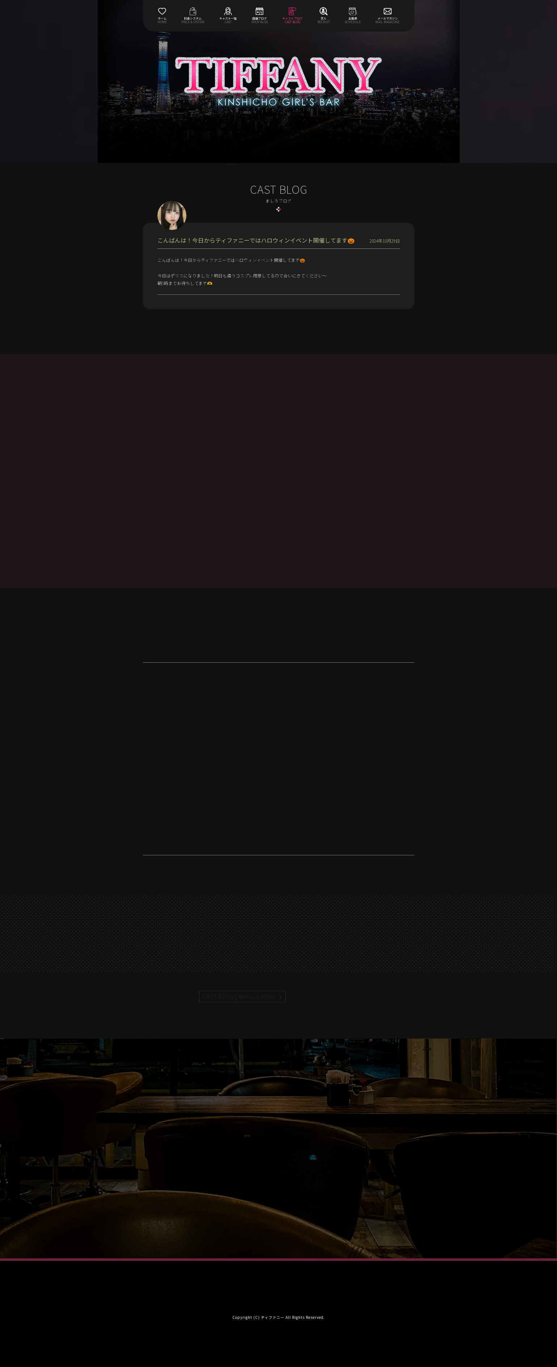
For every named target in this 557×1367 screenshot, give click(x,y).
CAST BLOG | (239, 997)
